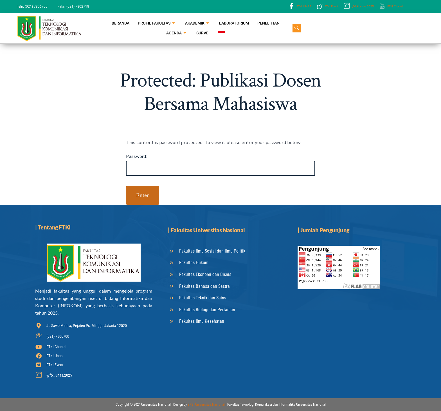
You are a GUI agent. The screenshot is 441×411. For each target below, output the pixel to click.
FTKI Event (327, 7)
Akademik (197, 23)
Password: (220, 164)
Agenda (176, 33)
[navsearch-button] (296, 28)
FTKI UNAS (300, 6)
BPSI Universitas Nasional (206, 404)
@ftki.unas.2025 (359, 6)
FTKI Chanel (391, 6)
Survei (203, 33)
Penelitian (268, 23)
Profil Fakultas (156, 23)
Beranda (120, 23)
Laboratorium (234, 23)
